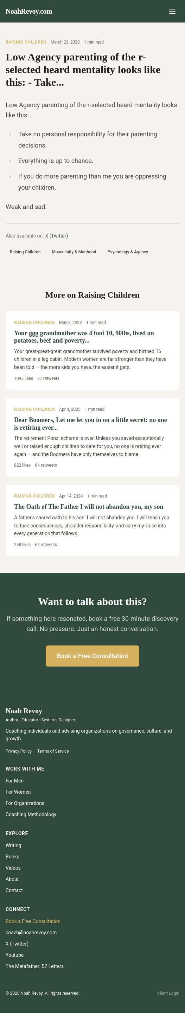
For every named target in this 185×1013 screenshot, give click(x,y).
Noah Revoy (24, 711)
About (12, 879)
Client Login (168, 993)
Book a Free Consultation (92, 656)
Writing (13, 845)
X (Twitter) (56, 236)
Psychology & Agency (128, 251)
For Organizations (25, 803)
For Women (18, 792)
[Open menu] (172, 11)
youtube (15, 955)
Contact (14, 890)
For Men (15, 781)
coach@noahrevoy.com (31, 932)
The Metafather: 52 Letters (35, 966)
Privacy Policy (19, 751)
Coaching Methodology (31, 814)
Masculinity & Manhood (74, 251)
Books (12, 856)
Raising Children (26, 42)
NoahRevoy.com (29, 11)
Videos (13, 868)
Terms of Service (53, 751)
